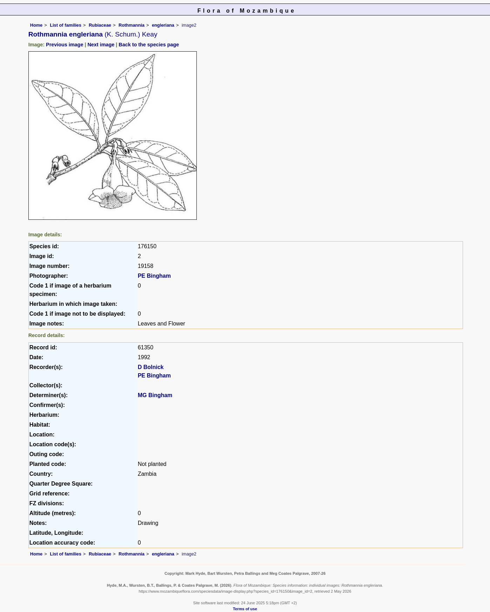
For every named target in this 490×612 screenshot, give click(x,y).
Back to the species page (149, 44)
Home (36, 25)
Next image (100, 44)
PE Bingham (154, 276)
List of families (65, 25)
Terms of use (245, 609)
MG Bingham (155, 395)
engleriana (163, 25)
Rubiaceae (100, 25)
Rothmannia (132, 25)
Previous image (64, 44)
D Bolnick (151, 367)
